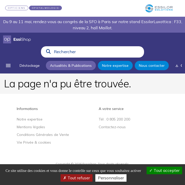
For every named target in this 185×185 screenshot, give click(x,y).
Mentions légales (31, 127)
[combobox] (97, 53)
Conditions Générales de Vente (43, 134)
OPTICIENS (17, 8)
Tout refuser (76, 177)
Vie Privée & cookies (34, 142)
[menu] (8, 65)
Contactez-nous (112, 127)
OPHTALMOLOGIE (45, 8)
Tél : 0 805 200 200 (114, 119)
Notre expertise (30, 119)
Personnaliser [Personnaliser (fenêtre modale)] (111, 177)
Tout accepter (164, 170)
